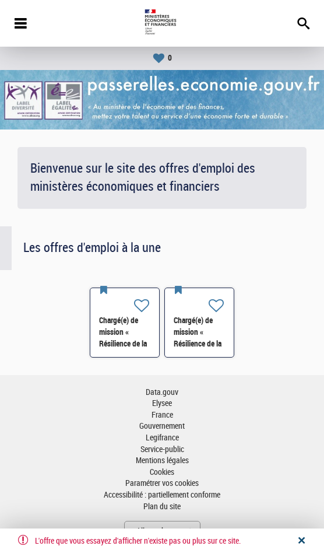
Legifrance (162, 438)
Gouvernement (162, 426)
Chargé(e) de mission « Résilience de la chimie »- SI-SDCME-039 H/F (124, 344)
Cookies (162, 472)
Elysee (162, 403)
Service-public (162, 449)
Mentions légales (162, 461)
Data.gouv (162, 392)
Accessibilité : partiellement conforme (162, 495)
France (162, 415)
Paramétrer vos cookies (162, 483)
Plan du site (162, 507)
